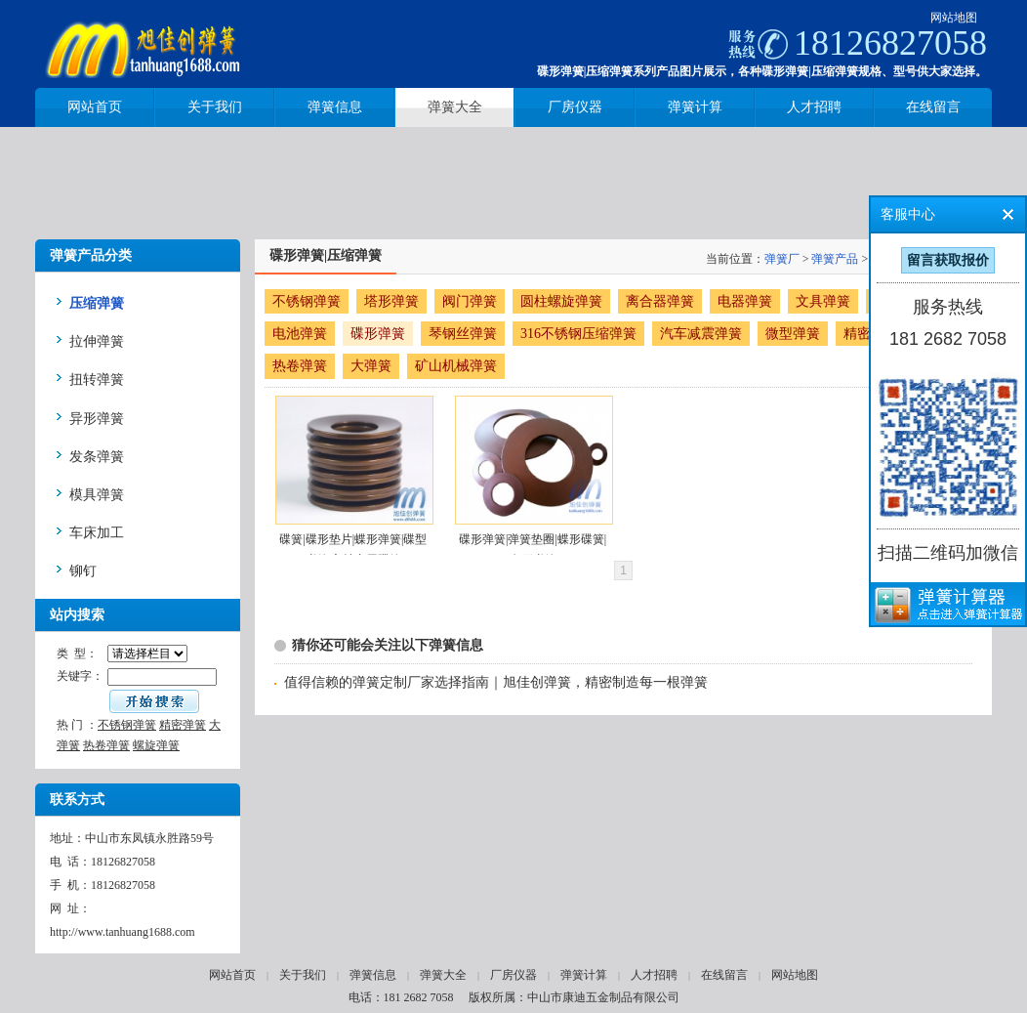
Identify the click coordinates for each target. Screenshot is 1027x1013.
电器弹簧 (745, 301)
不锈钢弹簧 (127, 725)
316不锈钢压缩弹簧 (578, 333)
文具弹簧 (823, 301)
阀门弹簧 (469, 301)
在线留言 (724, 975)
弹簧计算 (583, 975)
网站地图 (953, 17)
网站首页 (232, 975)
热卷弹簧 (106, 745)
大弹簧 (370, 366)
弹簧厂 (782, 259)
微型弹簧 (792, 333)
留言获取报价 (948, 260)
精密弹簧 (182, 725)
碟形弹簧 (377, 333)
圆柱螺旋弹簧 (561, 301)
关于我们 (302, 975)
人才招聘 (654, 975)
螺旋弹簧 (156, 745)
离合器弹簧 (660, 301)
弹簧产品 (834, 259)
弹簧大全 (443, 975)
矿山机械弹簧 (456, 366)
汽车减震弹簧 (701, 333)
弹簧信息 (372, 975)
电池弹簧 (299, 333)
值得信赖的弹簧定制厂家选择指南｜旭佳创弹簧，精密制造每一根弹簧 (496, 682)
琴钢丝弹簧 (463, 333)
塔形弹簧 (391, 301)
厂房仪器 (513, 975)
